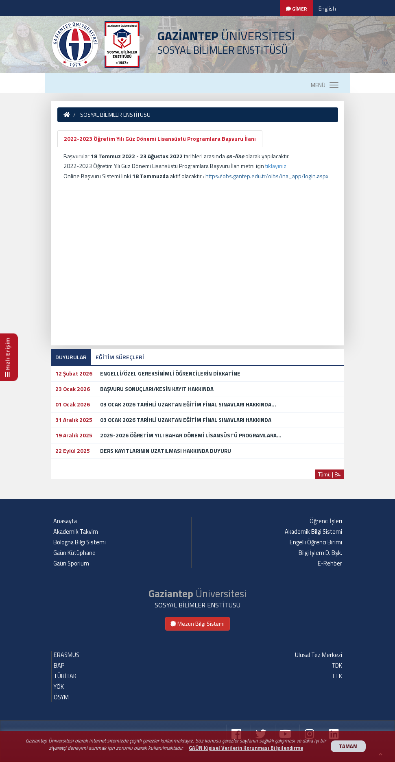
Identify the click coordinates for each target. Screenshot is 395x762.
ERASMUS (66, 655)
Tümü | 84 (329, 474)
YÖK (59, 686)
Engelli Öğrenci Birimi (316, 542)
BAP (59, 665)
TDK (337, 665)
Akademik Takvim (75, 531)
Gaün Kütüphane (74, 552)
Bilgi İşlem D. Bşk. (320, 552)
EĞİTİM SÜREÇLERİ (120, 357)
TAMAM (348, 746)
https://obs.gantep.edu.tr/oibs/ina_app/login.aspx (266, 176)
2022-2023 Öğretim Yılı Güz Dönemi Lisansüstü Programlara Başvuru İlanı (160, 138)
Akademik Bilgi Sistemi (313, 531)
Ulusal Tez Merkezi (318, 655)
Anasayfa (65, 521)
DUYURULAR (71, 357)
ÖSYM (61, 697)
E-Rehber (330, 563)
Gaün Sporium (71, 563)
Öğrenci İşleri (326, 521)
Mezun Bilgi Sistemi (197, 623)
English (327, 8)
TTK (337, 676)
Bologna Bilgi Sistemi (79, 542)
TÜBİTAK (65, 676)
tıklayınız (275, 166)
